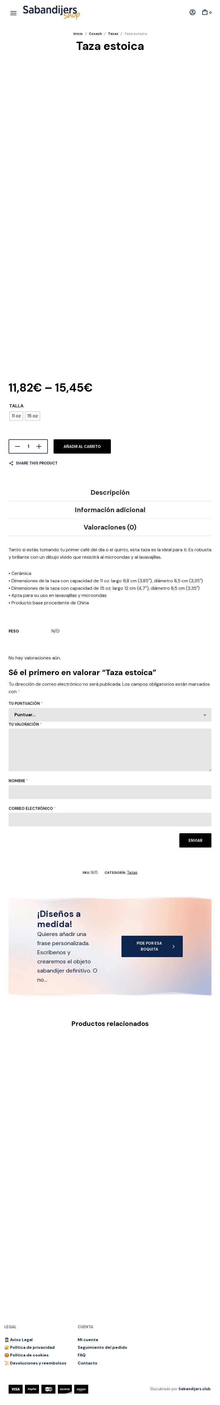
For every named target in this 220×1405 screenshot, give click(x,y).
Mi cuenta (88, 1339)
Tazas (113, 33)
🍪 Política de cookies (26, 1355)
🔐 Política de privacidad (29, 1347)
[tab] (110, 492)
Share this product (37, 463)
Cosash (95, 33)
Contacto (87, 1363)
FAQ (82, 1355)
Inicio (78, 33)
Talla (16, 406)
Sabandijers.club (194, 1388)
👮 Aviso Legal (18, 1339)
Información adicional (110, 510)
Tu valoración (25, 724)
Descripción (110, 492)
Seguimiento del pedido (102, 1347)
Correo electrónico (32, 808)
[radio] (16, 416)
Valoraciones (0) (110, 527)
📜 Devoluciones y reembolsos (35, 1363)
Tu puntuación (26, 703)
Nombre (18, 780)
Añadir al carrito (82, 446)
